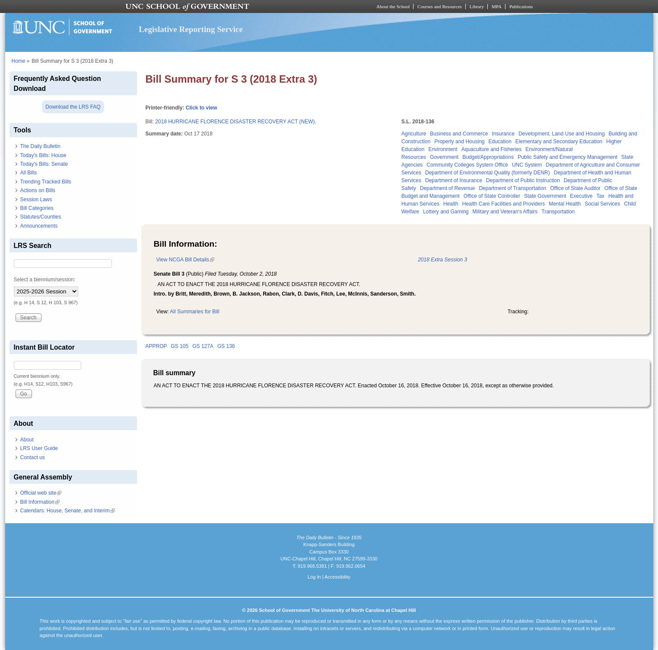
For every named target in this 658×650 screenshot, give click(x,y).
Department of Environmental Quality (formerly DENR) (487, 173)
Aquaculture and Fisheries (491, 149)
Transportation (558, 212)
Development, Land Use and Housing (561, 134)
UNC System (527, 165)
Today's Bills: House (43, 155)
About (27, 440)
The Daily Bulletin (40, 146)
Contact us (32, 457)
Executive (581, 196)
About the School (393, 6)
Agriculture (413, 134)
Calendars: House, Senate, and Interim (67, 511)
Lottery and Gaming (445, 212)
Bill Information (40, 502)
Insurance (503, 134)
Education (499, 141)
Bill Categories (37, 208)
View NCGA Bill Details (185, 260)
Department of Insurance (453, 180)
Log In (314, 576)
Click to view (201, 108)
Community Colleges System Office (467, 165)
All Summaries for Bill (194, 312)
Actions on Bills (37, 190)
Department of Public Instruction (523, 180)
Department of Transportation (512, 188)
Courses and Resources (439, 6)
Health (450, 204)
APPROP (156, 346)
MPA (497, 6)
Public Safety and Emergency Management (567, 157)
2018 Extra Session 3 (442, 260)
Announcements (39, 226)
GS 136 (226, 346)
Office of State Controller (492, 196)
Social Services (602, 204)
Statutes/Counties (40, 217)
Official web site (41, 493)
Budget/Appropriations (488, 157)
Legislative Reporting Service (191, 29)
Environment (442, 149)
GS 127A (202, 346)
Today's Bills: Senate (44, 164)
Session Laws (36, 199)
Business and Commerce (459, 134)
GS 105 (180, 346)
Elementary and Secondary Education (558, 141)
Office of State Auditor (575, 188)
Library (477, 6)
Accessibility (337, 576)
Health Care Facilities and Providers (503, 204)
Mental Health (565, 204)
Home (18, 61)
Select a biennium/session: (45, 280)
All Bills (28, 173)
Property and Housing (459, 141)
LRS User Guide (39, 448)
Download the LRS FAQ (72, 107)
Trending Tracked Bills (45, 182)
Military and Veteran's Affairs (505, 212)
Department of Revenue (447, 188)
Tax (600, 196)
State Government (545, 196)
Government (444, 157)
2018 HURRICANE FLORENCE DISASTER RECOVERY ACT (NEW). (235, 122)
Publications (521, 6)
